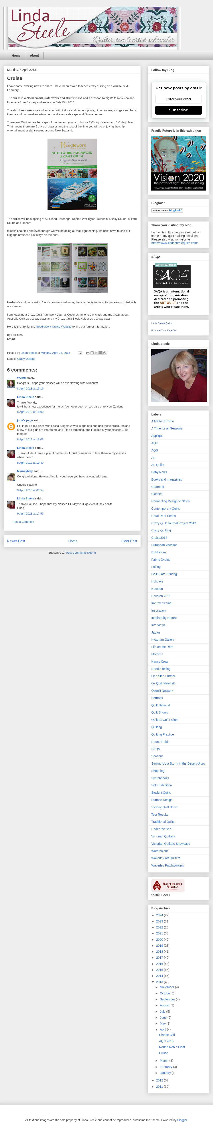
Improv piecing (161, 603)
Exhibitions (158, 552)
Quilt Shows (159, 712)
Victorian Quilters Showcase (170, 843)
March (164, 1060)
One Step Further (163, 676)
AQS (154, 450)
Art (153, 457)
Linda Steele (25, 397)
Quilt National (160, 705)
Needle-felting (160, 669)
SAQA (155, 749)
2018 (160, 951)
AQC (154, 443)
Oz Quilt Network (163, 683)
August (165, 1005)
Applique (157, 435)
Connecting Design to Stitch (170, 501)
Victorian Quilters (163, 836)
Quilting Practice (162, 734)
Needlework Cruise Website (53, 326)
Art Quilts (157, 465)
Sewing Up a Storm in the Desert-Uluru (178, 763)
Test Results (159, 814)
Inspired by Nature (164, 618)
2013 (160, 982)
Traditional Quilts (163, 821)
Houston (157, 588)
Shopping (157, 771)
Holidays (157, 581)
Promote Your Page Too (164, 330)
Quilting (156, 727)
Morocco (157, 654)
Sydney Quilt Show (164, 807)
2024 (160, 915)
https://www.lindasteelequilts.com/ (174, 243)
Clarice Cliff (167, 1035)
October (166, 993)
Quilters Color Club (164, 720)
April (163, 1029)
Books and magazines (166, 479)
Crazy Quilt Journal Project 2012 (173, 523)
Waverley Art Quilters (165, 858)
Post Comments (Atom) (81, 552)
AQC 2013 (166, 1041)
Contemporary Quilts (165, 508)
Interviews (158, 625)
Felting (156, 566)
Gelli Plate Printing (164, 574)
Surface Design (162, 800)
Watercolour (159, 851)
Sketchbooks (160, 778)
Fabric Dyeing (160, 559)
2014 (160, 976)
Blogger (182, 1120)
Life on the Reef (162, 647)
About (34, 55)
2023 (160, 921)
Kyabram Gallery (162, 639)
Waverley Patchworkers (167, 865)
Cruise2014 (159, 537)
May (163, 1023)
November (167, 987)
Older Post (129, 541)
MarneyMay (25, 471)
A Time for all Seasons (166, 428)
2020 (160, 939)
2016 (160, 964)
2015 (160, 970)
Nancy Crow (159, 661)
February (166, 1067)
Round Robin (160, 741)
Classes (156, 494)
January (166, 1073)
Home (16, 55)
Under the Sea (161, 829)
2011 (160, 1086)
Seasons (157, 756)
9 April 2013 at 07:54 (30, 490)
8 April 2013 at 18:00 (30, 411)
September (168, 999)
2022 (160, 927)
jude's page (25, 420)
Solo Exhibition (161, 785)
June (163, 1017)
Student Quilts (161, 792)
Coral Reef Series (163, 516)
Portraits (157, 698)
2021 (160, 933)
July (163, 1011)
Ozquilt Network (162, 690)
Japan (155, 632)
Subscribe (178, 110)
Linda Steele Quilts (161, 323)
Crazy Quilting (26, 358)
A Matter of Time (162, 421)
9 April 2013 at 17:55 (30, 513)
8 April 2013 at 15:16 (30, 388)
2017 (160, 957)
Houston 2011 (161, 596)
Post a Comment (23, 521)
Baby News (159, 472)
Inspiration (158, 610)
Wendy (21, 377)
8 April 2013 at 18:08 (30, 439)
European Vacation (164, 545)
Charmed (157, 487)
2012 (160, 1080)
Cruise (163, 1053)
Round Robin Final (172, 1047)
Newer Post (16, 541)
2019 (160, 945)
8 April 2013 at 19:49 (30, 462)
